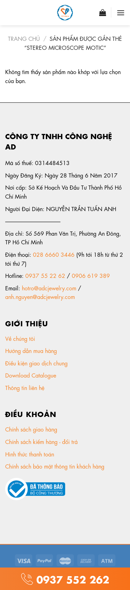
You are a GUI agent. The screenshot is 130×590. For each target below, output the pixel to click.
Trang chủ (24, 38)
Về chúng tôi (21, 338)
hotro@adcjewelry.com (49, 287)
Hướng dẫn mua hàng (31, 350)
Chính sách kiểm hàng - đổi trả (42, 441)
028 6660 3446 (54, 254)
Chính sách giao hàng (31, 429)
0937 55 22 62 (45, 275)
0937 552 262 (71, 578)
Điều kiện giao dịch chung (37, 362)
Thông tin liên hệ (25, 387)
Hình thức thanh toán (30, 453)
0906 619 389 (91, 275)
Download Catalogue (31, 375)
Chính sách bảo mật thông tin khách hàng (55, 466)
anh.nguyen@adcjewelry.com (40, 296)
